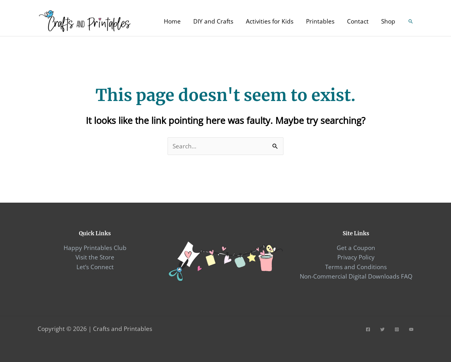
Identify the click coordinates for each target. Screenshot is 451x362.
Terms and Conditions (356, 267)
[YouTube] (411, 329)
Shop (388, 21)
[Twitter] (382, 329)
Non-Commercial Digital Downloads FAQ (356, 276)
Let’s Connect (95, 267)
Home (172, 21)
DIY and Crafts (213, 21)
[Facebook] (368, 329)
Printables (320, 21)
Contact (358, 21)
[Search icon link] (410, 21)
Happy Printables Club (95, 248)
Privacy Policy (356, 257)
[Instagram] (397, 329)
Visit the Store (94, 257)
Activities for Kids (269, 21)
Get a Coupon (356, 248)
